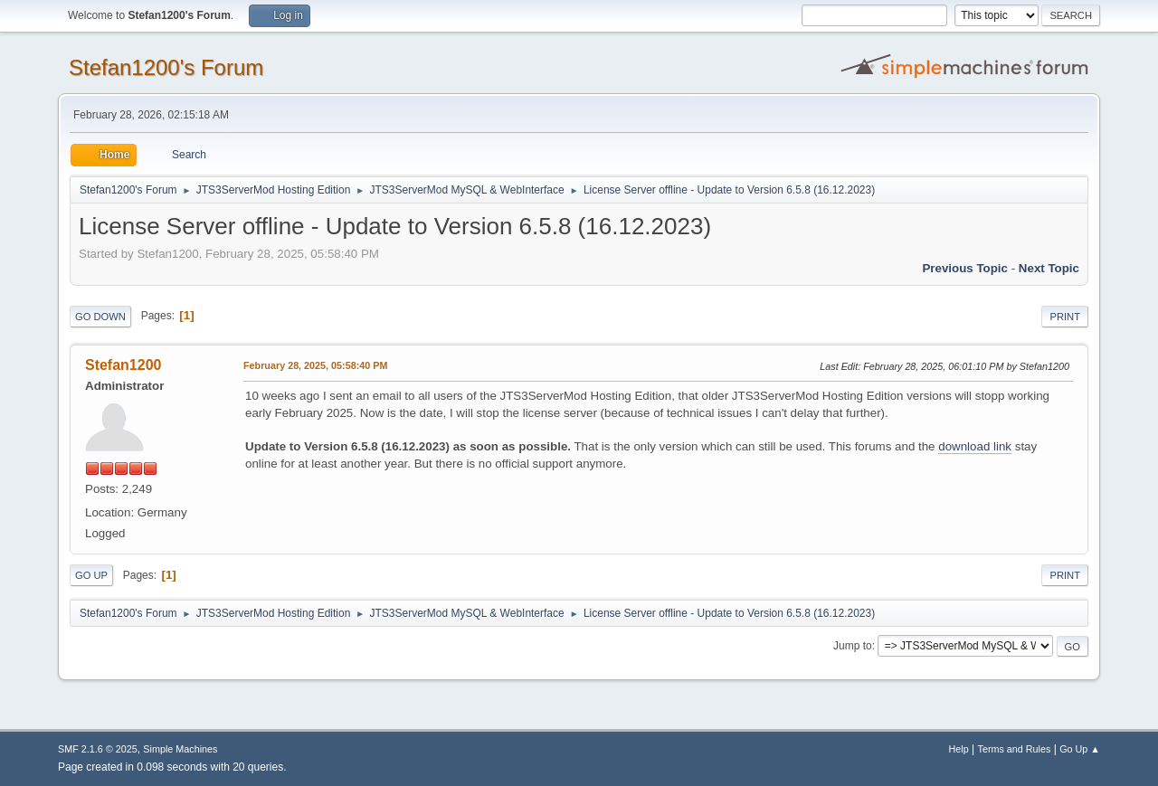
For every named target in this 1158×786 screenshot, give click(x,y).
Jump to (852, 645)
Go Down (100, 316)
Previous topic (965, 268)
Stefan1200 (123, 365)
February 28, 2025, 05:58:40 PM (315, 365)
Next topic (1049, 268)
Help (959, 748)
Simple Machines (180, 748)
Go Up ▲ (1079, 748)
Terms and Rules (1014, 748)
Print (1064, 316)
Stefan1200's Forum (166, 67)
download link (974, 446)
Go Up (91, 575)
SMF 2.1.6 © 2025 (98, 748)
